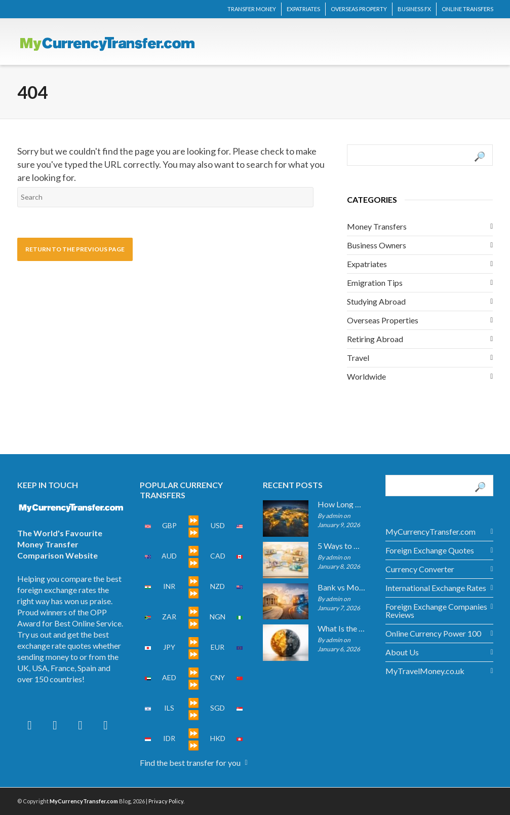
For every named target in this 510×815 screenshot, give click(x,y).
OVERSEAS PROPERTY (359, 9)
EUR (217, 647)
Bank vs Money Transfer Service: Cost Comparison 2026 (342, 587)
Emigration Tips (375, 282)
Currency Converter (419, 569)
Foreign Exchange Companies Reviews (436, 610)
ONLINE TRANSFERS (467, 9)
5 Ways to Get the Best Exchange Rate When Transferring (342, 546)
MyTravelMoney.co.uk (424, 671)
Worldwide (366, 376)
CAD (217, 555)
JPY (169, 647)
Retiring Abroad (375, 339)
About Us (402, 652)
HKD (217, 738)
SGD (217, 707)
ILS (169, 707)
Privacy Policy (165, 801)
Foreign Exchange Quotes (429, 550)
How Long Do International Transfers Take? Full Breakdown (342, 504)
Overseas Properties (382, 320)
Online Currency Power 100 (433, 633)
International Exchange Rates (435, 587)
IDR (169, 738)
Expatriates (367, 264)
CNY (217, 677)
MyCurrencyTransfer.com (430, 531)
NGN (217, 616)
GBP (169, 525)
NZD (217, 586)
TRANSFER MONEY (251, 9)
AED (169, 677)
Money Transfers (377, 226)
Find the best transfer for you (190, 762)
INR (169, 586)
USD (218, 525)
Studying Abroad (376, 301)
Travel (358, 357)
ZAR (169, 616)
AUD (169, 555)
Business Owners (376, 245)
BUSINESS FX (414, 9)
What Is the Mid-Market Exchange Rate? (342, 628)
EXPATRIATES (303, 9)
